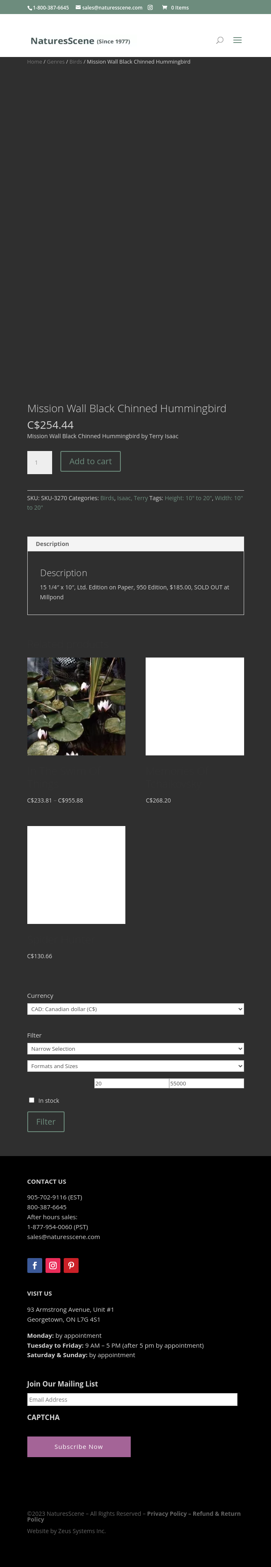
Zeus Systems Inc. (82, 1531)
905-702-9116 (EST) (54, 1197)
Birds (76, 61)
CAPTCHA (43, 1417)
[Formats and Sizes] (135, 1066)
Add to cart (91, 461)
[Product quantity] (39, 462)
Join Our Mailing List (62, 1384)
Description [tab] (53, 544)
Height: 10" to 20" (188, 498)
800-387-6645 (47, 1207)
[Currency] (135, 1009)
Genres (56, 61)
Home (34, 61)
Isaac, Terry (132, 498)
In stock (48, 1100)
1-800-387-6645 (51, 7)
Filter (46, 1121)
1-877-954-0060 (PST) (57, 1227)
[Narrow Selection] (135, 1048)
